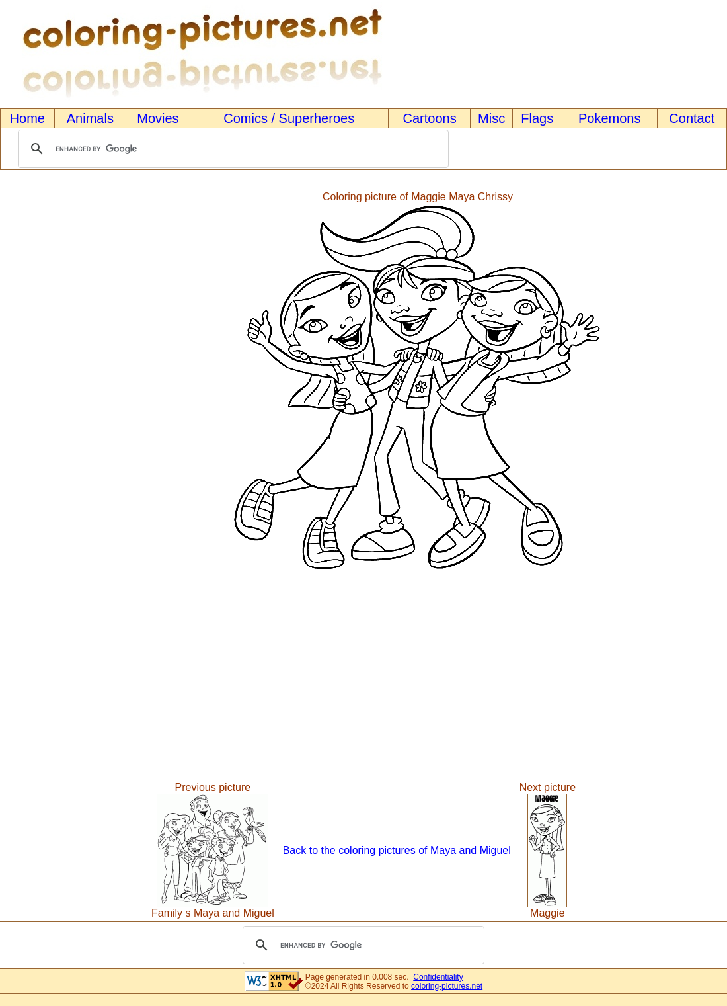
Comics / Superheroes (288, 118)
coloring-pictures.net (446, 986)
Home (27, 118)
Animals (90, 118)
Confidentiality (438, 977)
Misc (491, 118)
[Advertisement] (55, 382)
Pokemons (609, 118)
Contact (691, 118)
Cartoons (430, 118)
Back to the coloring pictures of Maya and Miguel (397, 850)
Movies (157, 118)
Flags (537, 118)
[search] (231, 149)
